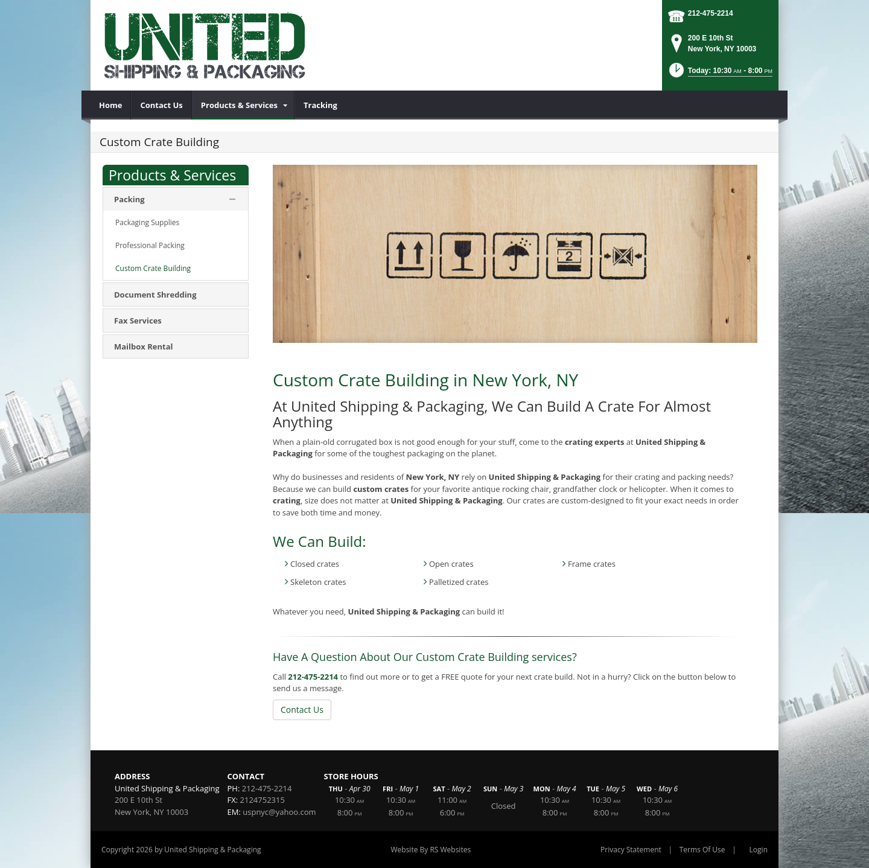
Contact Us (302, 709)
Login (759, 849)
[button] (720, 74)
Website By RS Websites (430, 849)
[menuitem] (111, 105)
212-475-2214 (710, 13)
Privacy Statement (630, 849)
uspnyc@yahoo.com (279, 811)
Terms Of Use (702, 849)
